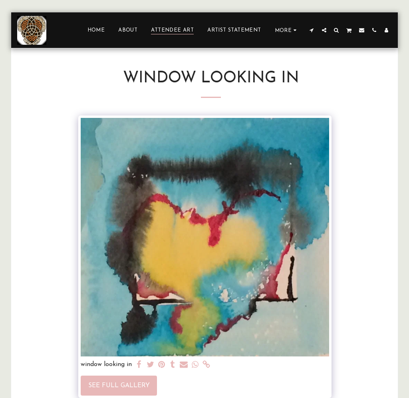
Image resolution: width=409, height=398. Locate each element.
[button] (312, 30)
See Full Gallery (119, 385)
